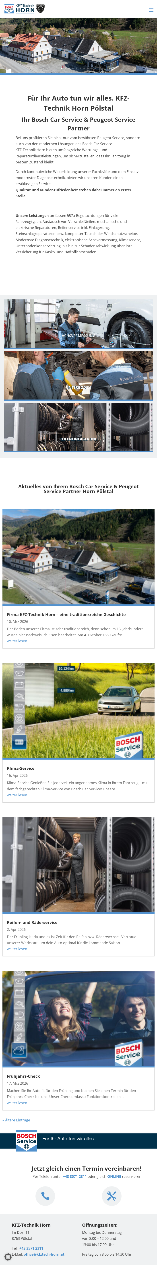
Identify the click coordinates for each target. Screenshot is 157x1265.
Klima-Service (21, 768)
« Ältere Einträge (16, 1120)
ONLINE (114, 1176)
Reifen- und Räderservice (32, 922)
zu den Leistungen (43, 272)
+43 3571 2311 (75, 1176)
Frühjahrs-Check (23, 1076)
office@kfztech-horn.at (44, 1254)
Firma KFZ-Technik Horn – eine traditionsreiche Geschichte (66, 614)
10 (95, 68)
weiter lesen (17, 641)
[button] (8, 1257)
